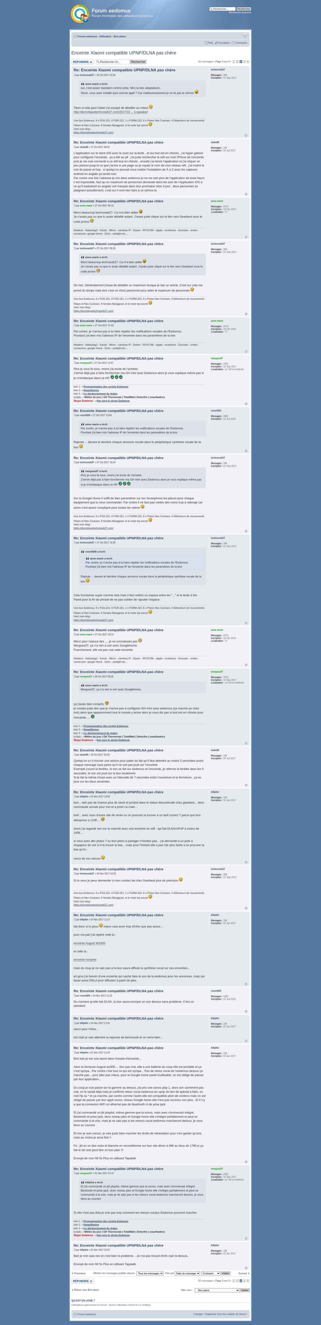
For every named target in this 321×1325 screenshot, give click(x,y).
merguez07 (86, 363)
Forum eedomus (87, 36)
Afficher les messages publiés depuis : (128, 1273)
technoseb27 (87, 75)
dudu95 (84, 147)
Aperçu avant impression (244, 35)
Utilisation (105, 36)
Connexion (241, 42)
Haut (246, 135)
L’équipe (198, 1314)
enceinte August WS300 (89, 943)
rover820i (85, 415)
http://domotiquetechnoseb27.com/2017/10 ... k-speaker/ (111, 112)
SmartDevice (91, 390)
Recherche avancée (240, 12)
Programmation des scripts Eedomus (106, 386)
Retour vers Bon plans (86, 1289)
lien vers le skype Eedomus (113, 400)
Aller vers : (187, 1290)
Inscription (224, 42)
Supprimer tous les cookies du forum (225, 1314)
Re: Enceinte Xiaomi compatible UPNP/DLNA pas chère (124, 70)
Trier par (182, 1273)
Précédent (80, 1273)
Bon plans (120, 36)
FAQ (210, 42)
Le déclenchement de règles (100, 393)
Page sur (222, 61)
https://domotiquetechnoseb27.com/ (93, 132)
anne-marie (86, 205)
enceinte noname (85, 959)
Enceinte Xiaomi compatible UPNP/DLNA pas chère (123, 52)
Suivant (242, 1273)
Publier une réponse (82, 62)
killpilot (84, 796)
